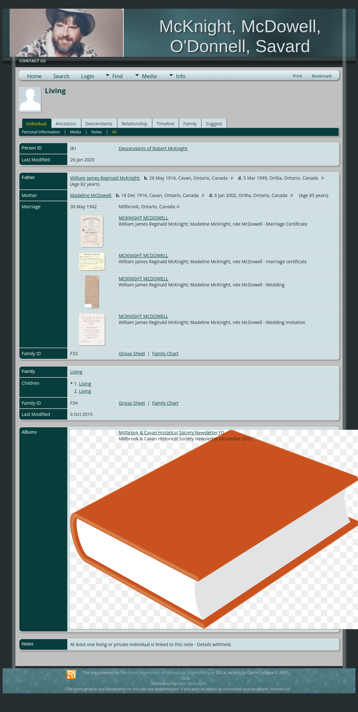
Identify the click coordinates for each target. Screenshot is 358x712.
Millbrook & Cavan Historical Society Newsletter (168, 432)
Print (297, 76)
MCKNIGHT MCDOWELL (143, 218)
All (114, 132)
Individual (36, 124)
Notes (96, 132)
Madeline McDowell (90, 195)
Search (61, 76)
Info (180, 76)
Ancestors (66, 124)
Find (117, 76)
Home (34, 76)
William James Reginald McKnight (104, 178)
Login (87, 76)
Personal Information (41, 132)
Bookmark (322, 76)
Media (149, 76)
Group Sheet (132, 353)
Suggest (214, 124)
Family (190, 124)
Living (76, 372)
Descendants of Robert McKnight (153, 148)
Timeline (166, 124)
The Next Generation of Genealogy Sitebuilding (165, 672)
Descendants (98, 124)
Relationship (134, 124)
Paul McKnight (192, 683)
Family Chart (165, 353)
